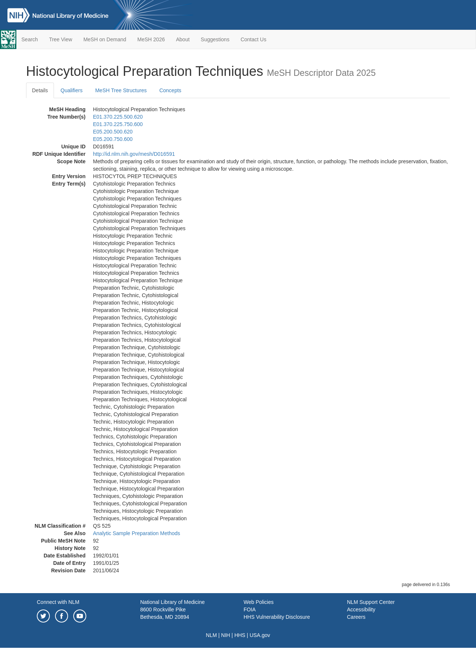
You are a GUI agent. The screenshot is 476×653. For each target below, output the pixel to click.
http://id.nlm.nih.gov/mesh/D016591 (134, 154)
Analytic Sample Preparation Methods (136, 533)
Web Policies (259, 602)
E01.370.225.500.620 (118, 117)
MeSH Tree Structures (121, 90)
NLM (211, 635)
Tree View (60, 39)
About (183, 39)
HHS (239, 635)
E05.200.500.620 (113, 132)
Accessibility (361, 609)
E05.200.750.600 (113, 139)
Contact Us (253, 39)
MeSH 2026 (151, 39)
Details (40, 90)
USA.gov (260, 635)
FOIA (250, 609)
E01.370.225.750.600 (118, 124)
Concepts (170, 90)
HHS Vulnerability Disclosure (277, 617)
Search (30, 39)
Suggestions (215, 39)
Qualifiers (72, 90)
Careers (356, 617)
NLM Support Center (371, 602)
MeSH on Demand (104, 39)
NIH (225, 635)
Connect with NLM (58, 602)
